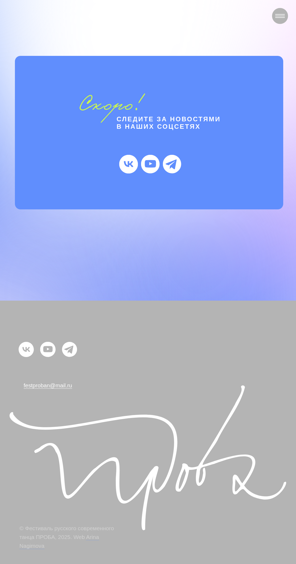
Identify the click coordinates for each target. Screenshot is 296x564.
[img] (128, 164)
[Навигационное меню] (280, 16)
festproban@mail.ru (48, 385)
